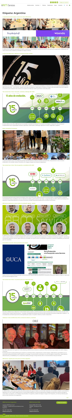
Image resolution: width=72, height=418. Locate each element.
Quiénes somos (30, 5)
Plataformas (50, 5)
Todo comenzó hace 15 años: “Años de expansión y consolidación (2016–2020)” (18, 165)
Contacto (60, 5)
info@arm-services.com (7, 411)
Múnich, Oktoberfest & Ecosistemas (10, 128)
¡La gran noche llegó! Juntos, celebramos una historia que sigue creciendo (18, 53)
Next (68, 397)
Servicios (38, 5)
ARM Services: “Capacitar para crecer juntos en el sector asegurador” (16, 358)
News (55, 5)
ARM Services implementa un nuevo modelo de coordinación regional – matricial (19, 203)
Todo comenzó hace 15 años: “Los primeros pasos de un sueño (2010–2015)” (18, 279)
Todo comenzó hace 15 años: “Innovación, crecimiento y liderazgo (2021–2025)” (19, 91)
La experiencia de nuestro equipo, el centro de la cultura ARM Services (17, 16)
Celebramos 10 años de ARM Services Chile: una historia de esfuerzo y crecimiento (19, 317)
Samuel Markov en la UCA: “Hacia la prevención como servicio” (15, 242)
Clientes (44, 5)
